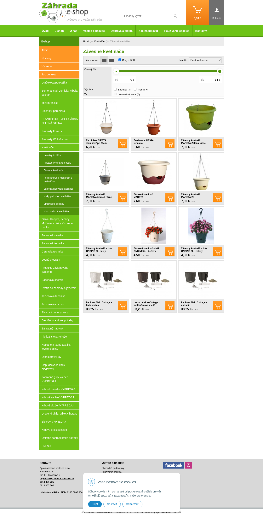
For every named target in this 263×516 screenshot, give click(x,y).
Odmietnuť (132, 504)
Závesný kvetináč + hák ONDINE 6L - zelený (194, 250)
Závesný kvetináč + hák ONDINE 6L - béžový (147, 250)
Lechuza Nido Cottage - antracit (194, 304)
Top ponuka (49, 74)
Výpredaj (47, 66)
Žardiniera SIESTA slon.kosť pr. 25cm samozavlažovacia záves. (100, 143)
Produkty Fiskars (52, 131)
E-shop (59, 30)
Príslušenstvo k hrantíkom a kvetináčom (58, 180)
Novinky (46, 58)
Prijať (95, 504)
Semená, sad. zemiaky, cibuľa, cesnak (60, 92)
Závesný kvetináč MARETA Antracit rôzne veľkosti (99, 197)
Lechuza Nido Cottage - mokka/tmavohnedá (146, 304)
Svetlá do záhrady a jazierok (59, 288)
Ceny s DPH (128, 60)
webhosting (150, 512)
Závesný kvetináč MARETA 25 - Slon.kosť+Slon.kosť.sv (194, 197)
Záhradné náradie (52, 235)
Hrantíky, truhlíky (52, 155)
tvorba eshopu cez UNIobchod (129, 512)
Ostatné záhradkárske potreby (60, 437)
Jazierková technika (54, 296)
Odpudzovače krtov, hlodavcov (54, 367)
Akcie (45, 50)
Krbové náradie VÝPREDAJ (58, 389)
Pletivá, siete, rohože (54, 336)
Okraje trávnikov (51, 356)
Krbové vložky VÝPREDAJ (58, 405)
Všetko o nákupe (94, 30)
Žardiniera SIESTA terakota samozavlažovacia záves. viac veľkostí (147, 144)
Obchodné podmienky (112, 468)
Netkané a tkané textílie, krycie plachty (56, 346)
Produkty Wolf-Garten (55, 139)
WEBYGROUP (174, 512)
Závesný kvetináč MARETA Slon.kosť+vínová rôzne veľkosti (147, 198)
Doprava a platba (122, 30)
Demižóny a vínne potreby (57, 320)
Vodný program (51, 259)
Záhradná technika (53, 243)
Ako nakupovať (148, 30)
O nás (73, 30)
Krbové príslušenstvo (54, 429)
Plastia (143, 89)
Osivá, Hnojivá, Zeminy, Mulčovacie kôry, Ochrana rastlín (57, 223)
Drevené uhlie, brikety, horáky (59, 413)
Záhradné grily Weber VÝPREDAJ (55, 379)
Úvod (45, 30)
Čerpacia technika (52, 251)
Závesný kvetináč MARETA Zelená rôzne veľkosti (193, 143)
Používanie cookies (176, 30)
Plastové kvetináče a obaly (57, 162)
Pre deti (46, 446)
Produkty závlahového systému (55, 269)
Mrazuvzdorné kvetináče (56, 211)
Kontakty (201, 30)
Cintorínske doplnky (54, 204)
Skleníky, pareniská (53, 110)
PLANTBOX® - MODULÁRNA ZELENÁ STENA (60, 121)
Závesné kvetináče (53, 170)
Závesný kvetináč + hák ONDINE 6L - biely (99, 250)
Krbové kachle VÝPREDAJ (58, 397)
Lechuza (124, 89)
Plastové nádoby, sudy (55, 312)
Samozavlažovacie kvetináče (58, 188)
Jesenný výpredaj (129, 94)
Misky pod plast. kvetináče (57, 196)
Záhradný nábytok (52, 328)
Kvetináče (48, 147)
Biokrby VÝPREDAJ (54, 421)
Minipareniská (50, 102)
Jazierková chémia (53, 304)
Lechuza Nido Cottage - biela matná (99, 304)
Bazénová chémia (52, 279)
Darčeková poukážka (54, 82)
